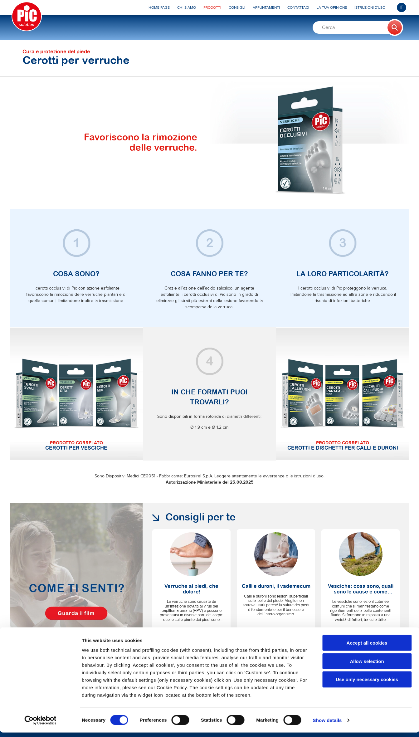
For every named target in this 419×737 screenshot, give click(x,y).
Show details (327, 724)
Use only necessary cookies (367, 684)
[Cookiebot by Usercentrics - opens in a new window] (40, 725)
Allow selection (367, 665)
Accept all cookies (367, 647)
